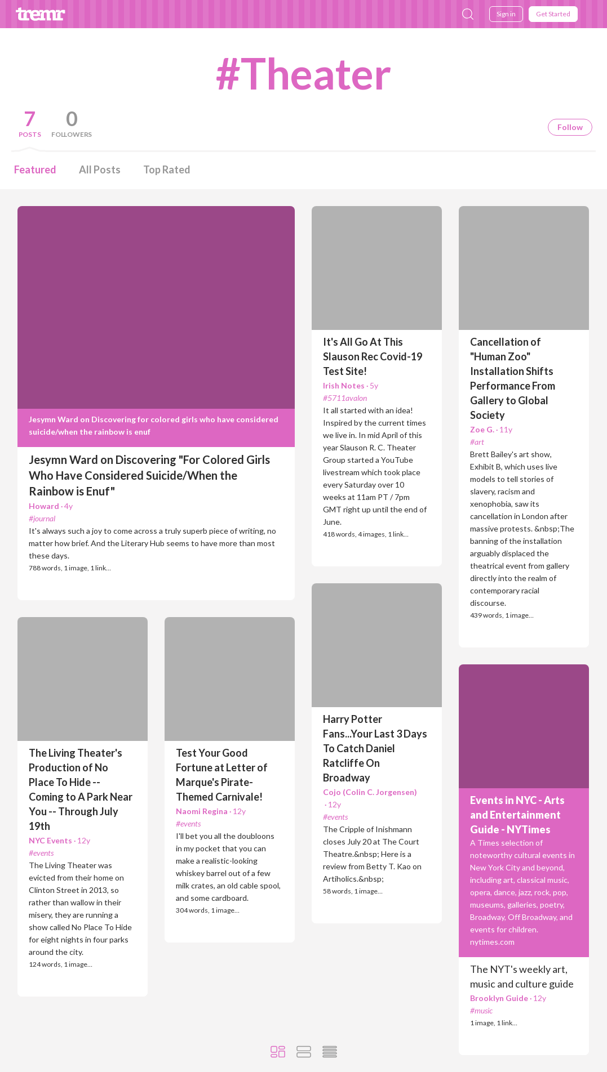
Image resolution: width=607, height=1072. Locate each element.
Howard (51, 506)
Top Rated (166, 169)
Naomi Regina (211, 811)
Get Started (553, 14)
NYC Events (59, 840)
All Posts (100, 169)
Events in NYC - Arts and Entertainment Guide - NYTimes (517, 815)
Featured (35, 169)
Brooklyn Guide (508, 998)
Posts (30, 134)
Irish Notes (350, 385)
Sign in (506, 14)
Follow (570, 127)
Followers (71, 134)
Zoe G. (491, 429)
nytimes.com (492, 941)
